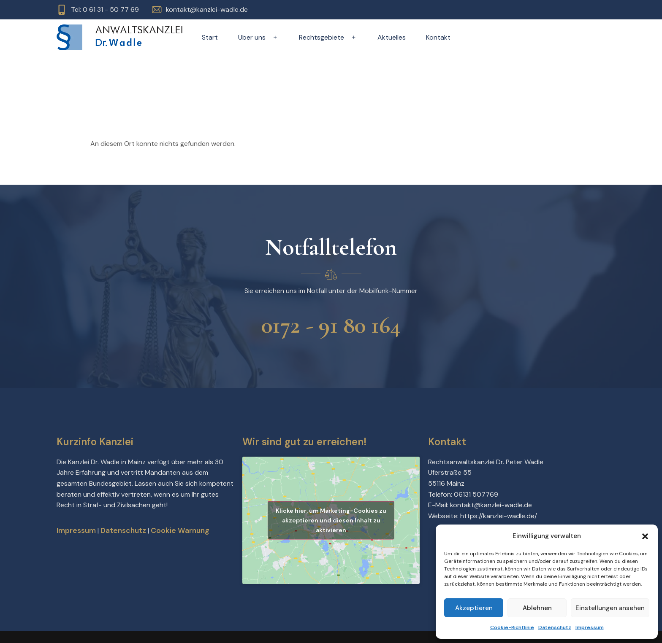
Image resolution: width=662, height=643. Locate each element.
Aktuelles (391, 37)
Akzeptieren (474, 608)
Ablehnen (537, 608)
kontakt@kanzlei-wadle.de (207, 9)
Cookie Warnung (180, 530)
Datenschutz (554, 627)
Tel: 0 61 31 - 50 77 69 (105, 9)
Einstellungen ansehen (610, 608)
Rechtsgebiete (328, 37)
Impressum (589, 627)
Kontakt (438, 37)
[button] (645, 536)
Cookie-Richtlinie (512, 627)
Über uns (258, 37)
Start (210, 37)
